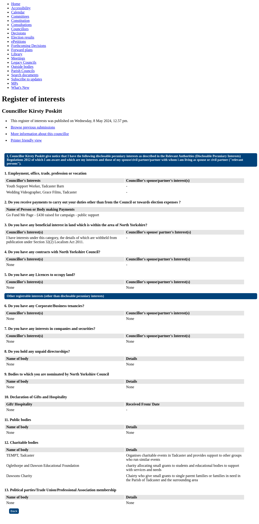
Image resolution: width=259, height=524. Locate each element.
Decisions (18, 33)
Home (15, 4)
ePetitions (18, 41)
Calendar (18, 12)
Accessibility (21, 8)
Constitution (20, 21)
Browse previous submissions (33, 127)
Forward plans (22, 50)
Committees (20, 16)
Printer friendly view (26, 140)
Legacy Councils (23, 62)
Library (16, 54)
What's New (20, 88)
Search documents (24, 75)
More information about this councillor (40, 134)
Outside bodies (22, 67)
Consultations (21, 25)
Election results (22, 37)
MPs (14, 83)
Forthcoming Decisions (28, 46)
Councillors (20, 29)
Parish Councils (23, 71)
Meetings (18, 58)
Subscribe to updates (26, 79)
